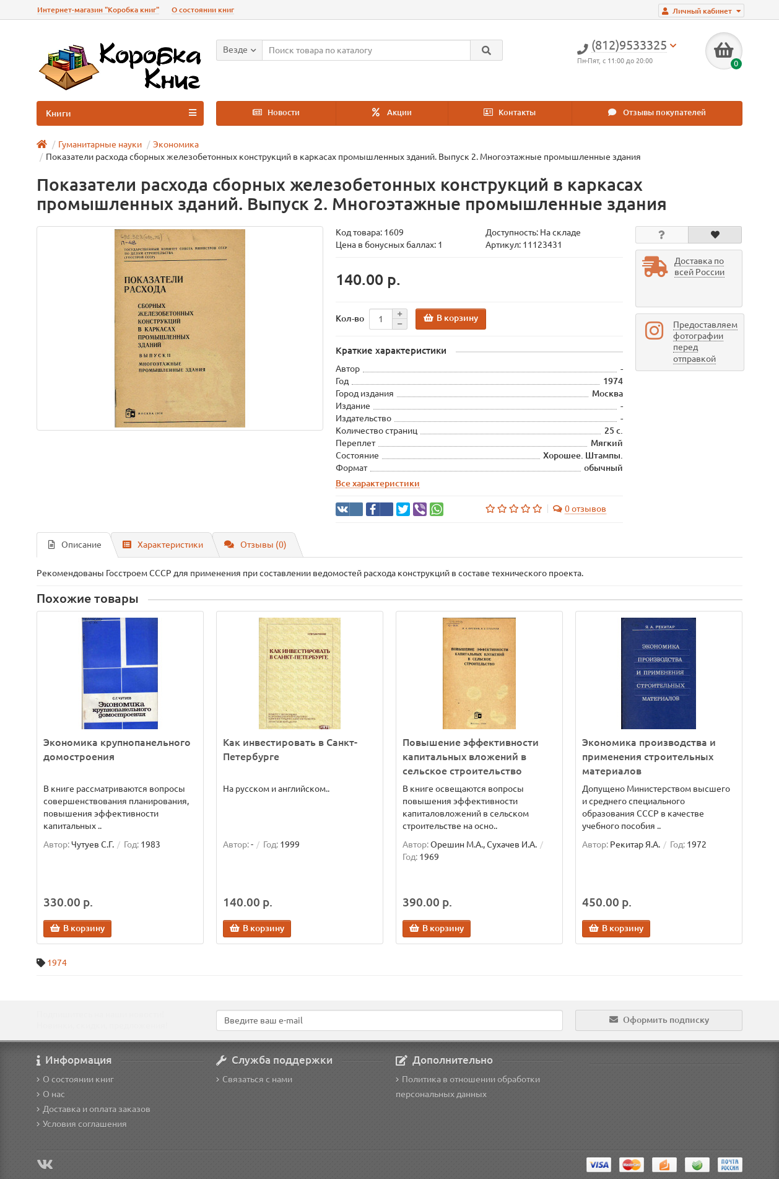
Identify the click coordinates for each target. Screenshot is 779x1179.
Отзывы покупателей (657, 112)
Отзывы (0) (255, 545)
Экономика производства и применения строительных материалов (649, 756)
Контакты (510, 112)
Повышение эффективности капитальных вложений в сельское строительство (471, 756)
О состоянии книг (203, 10)
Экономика (176, 144)
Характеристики (163, 545)
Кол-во (350, 318)
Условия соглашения (82, 1124)
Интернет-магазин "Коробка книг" (98, 10)
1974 (57, 963)
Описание (75, 545)
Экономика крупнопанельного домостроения (117, 749)
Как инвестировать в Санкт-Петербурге (290, 749)
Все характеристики (378, 483)
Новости (276, 112)
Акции (392, 112)
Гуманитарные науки (100, 144)
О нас (51, 1094)
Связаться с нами (254, 1079)
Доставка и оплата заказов (93, 1109)
